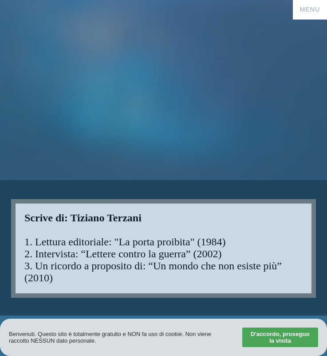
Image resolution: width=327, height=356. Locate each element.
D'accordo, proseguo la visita (280, 337)
